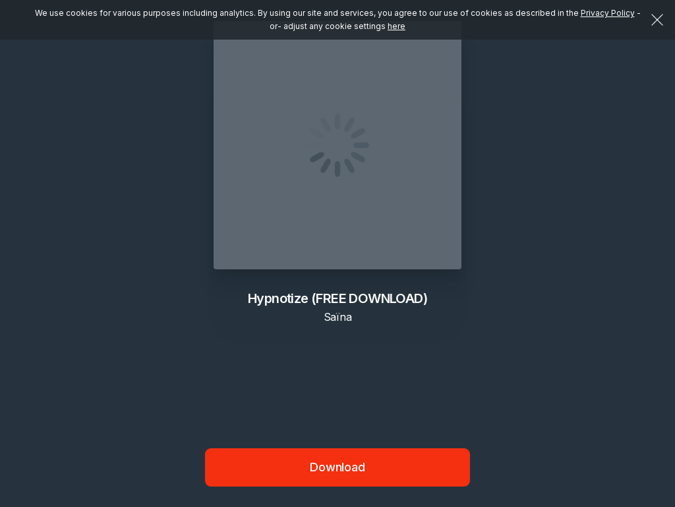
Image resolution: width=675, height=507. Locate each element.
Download (337, 467)
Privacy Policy (608, 13)
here (396, 26)
